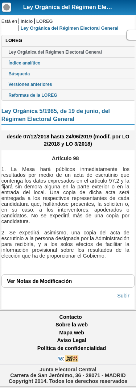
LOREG (44, 21)
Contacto (70, 317)
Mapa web (71, 332)
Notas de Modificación (39, 281)
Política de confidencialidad (71, 348)
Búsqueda (19, 73)
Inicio (27, 21)
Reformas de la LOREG (32, 95)
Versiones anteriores (30, 84)
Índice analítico (24, 63)
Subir (123, 296)
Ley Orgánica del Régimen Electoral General (55, 52)
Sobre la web (71, 324)
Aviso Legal (71, 340)
